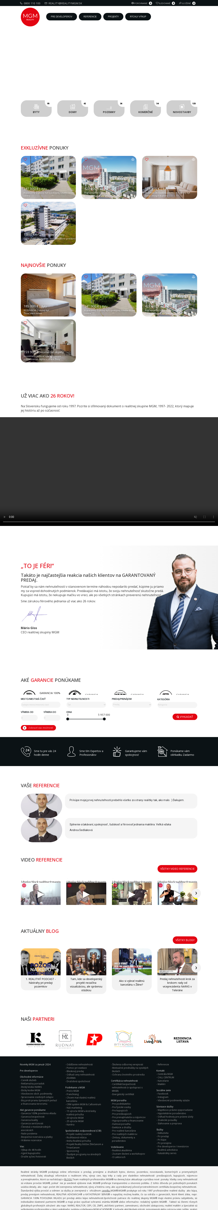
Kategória (163, 1177)
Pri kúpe (162, 1115)
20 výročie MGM (75, 1093)
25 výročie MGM (75, 1096)
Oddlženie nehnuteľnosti (80, 1039)
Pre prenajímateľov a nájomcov (129, 1092)
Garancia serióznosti (32, 1098)
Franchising (73, 1069)
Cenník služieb (28, 1055)
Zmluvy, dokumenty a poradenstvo (123, 1114)
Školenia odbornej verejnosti (127, 1039)
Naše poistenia (29, 1108)
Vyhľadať (185, 1193)
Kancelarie (163, 1056)
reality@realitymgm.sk (63, 3)
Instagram (163, 1072)
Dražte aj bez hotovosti (33, 1131)
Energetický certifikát (123, 1069)
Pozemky (113, 107)
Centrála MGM (165, 1049)
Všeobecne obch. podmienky (36, 1069)
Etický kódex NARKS (31, 1062)
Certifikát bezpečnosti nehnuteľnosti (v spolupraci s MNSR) (127, 1063)
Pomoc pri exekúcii (77, 1043)
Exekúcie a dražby (121, 1102)
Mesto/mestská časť (33, 1176)
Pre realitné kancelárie (124, 1106)
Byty (42, 107)
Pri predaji (163, 1111)
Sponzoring (73, 1126)
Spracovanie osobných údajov (37, 1072)
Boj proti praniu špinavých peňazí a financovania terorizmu (39, 1077)
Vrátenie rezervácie (31, 1115)
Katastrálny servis (167, 1128)
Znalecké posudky (167, 1095)
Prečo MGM (73, 1066)
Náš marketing (74, 1083)
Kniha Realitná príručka (79, 1116)
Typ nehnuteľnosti (77, 1176)
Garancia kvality (29, 1095)
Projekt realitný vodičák (79, 1109)
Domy (78, 107)
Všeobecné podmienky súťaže (174, 1075)
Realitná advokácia (168, 1125)
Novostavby (185, 107)
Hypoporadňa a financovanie (127, 1096)
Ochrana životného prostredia (128, 1049)
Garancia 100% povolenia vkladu (38, 1088)
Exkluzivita (163, 1108)
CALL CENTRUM (166, 1052)
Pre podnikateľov (121, 1079)
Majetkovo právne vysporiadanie (175, 1085)
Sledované (166, 3)
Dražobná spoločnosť (78, 1056)
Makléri (161, 1059)
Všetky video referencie (177, 858)
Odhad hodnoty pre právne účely (175, 1092)
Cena (69, 1189)
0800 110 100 (30, 3)
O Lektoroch (118, 1132)
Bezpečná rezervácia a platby (37, 1112)
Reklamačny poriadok (32, 1058)
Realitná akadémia (122, 1125)
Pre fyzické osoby (121, 1082)
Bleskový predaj (75, 1046)
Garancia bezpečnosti (33, 1092)
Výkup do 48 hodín (31, 1125)
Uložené (187, 3)
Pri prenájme (164, 1118)
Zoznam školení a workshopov (128, 1129)
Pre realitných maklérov (124, 1109)
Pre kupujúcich (120, 1085)
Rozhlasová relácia (77, 1112)
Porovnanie (142, 3)
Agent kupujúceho (30, 1128)
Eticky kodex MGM (30, 1065)
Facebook (163, 1069)
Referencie (163, 1039)
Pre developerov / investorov (173, 1121)
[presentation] (204, 882)
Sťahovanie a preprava (170, 1098)
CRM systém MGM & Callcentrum (84, 1079)
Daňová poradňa (121, 1099)
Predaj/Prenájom (122, 1176)
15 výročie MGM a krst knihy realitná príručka (81, 1088)
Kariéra (70, 1099)
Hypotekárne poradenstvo (172, 1088)
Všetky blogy (185, 920)
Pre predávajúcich (121, 1089)
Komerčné (149, 107)
